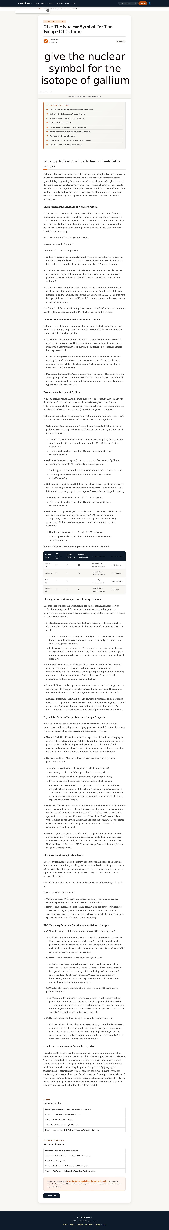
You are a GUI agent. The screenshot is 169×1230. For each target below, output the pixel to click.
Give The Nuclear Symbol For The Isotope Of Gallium (87, 1181)
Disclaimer (59, 3)
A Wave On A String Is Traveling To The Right (62, 1125)
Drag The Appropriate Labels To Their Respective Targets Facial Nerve (72, 1130)
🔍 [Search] (135, 3)
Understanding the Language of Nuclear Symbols (67, 114)
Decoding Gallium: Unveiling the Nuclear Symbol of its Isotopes (72, 110)
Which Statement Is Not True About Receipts (61, 1151)
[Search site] (128, 3)
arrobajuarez (25, 3)
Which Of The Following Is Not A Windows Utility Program (66, 1166)
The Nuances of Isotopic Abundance (62, 136)
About (43, 3)
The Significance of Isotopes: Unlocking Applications (68, 127)
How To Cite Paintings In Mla (55, 1161)
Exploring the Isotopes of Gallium (61, 123)
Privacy (67, 3)
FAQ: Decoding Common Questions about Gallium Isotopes (70, 140)
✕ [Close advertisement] (165, 11)
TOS (74, 3)
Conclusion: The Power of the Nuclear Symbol (66, 145)
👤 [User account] (149, 3)
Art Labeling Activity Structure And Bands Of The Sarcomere (68, 1156)
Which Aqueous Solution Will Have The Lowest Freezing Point (68, 1110)
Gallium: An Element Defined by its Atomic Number (67, 118)
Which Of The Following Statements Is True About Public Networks (70, 1171)
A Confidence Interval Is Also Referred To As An (63, 1115)
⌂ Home (143, 3)
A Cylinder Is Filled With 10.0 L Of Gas (59, 1120)
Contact (50, 3)
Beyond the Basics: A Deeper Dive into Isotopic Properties (70, 132)
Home (37, 3)
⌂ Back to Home (51, 1196)
